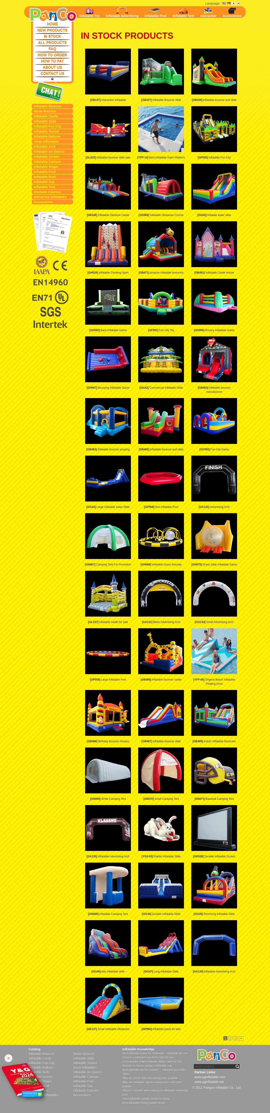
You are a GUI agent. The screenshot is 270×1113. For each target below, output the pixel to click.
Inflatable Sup (44, 182)
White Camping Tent (108, 798)
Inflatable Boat (45, 177)
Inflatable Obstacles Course (161, 215)
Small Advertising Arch (214, 622)
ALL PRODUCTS (52, 42)
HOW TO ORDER (52, 55)
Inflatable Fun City (47, 126)
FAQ (52, 49)
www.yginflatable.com (209, 1077)
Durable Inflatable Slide (161, 914)
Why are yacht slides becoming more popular (149, 1078)
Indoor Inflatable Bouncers (214, 741)
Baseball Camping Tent (214, 798)
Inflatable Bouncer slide (161, 100)
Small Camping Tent (161, 798)
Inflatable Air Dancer (49, 151)
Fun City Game (214, 449)
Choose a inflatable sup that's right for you (148, 1057)
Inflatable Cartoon (47, 161)
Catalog (34, 1049)
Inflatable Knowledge (138, 1049)
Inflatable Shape (46, 167)
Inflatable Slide (45, 121)
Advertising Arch (214, 507)
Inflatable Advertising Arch (107, 856)
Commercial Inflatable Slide (161, 387)
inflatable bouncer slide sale (108, 157)
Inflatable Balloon (47, 136)
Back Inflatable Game (108, 330)
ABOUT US (52, 67)
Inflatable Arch (45, 146)
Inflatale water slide (214, 215)
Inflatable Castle (46, 116)
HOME (52, 24)
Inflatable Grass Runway (161, 564)
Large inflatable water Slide (108, 507)
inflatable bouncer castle (161, 679)
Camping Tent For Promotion (108, 564)
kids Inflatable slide (107, 971)
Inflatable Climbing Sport (108, 272)
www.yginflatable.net (209, 1082)
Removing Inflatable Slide (214, 914)
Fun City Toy (161, 330)
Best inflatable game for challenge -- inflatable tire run (154, 1053)
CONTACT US (52, 73)
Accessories (43, 202)
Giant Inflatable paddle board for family (146, 1098)
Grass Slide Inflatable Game (214, 564)
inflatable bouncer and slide (214, 100)
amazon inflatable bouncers (161, 272)
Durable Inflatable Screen (214, 856)
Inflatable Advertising (122, 12)
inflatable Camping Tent (108, 914)
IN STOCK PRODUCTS (127, 36)
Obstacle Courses (47, 192)
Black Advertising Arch (161, 622)
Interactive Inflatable (108, 100)
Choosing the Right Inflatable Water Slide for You (152, 1061)
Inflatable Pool (45, 172)
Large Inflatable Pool (108, 679)
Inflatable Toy (89, 12)
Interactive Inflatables (50, 197)
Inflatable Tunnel (46, 131)
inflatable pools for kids (161, 1029)
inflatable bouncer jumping (108, 449)
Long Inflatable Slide (161, 971)
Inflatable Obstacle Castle (108, 215)
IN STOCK (52, 36)
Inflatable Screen (46, 156)
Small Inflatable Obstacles (107, 1029)
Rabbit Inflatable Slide (161, 856)
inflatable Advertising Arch (214, 971)
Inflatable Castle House (214, 272)
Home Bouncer (45, 111)
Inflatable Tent (44, 187)
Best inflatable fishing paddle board (143, 1103)
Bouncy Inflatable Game (214, 330)
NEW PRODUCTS (52, 30)
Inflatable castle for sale (108, 622)
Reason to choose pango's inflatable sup (147, 1065)
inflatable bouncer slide (161, 741)
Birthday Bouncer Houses (108, 741)
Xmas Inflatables (46, 141)
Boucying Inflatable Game (108, 387)
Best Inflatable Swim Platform (161, 157)
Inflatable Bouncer (48, 106)
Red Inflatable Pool (161, 507)
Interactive (208, 12)
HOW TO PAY (52, 61)
